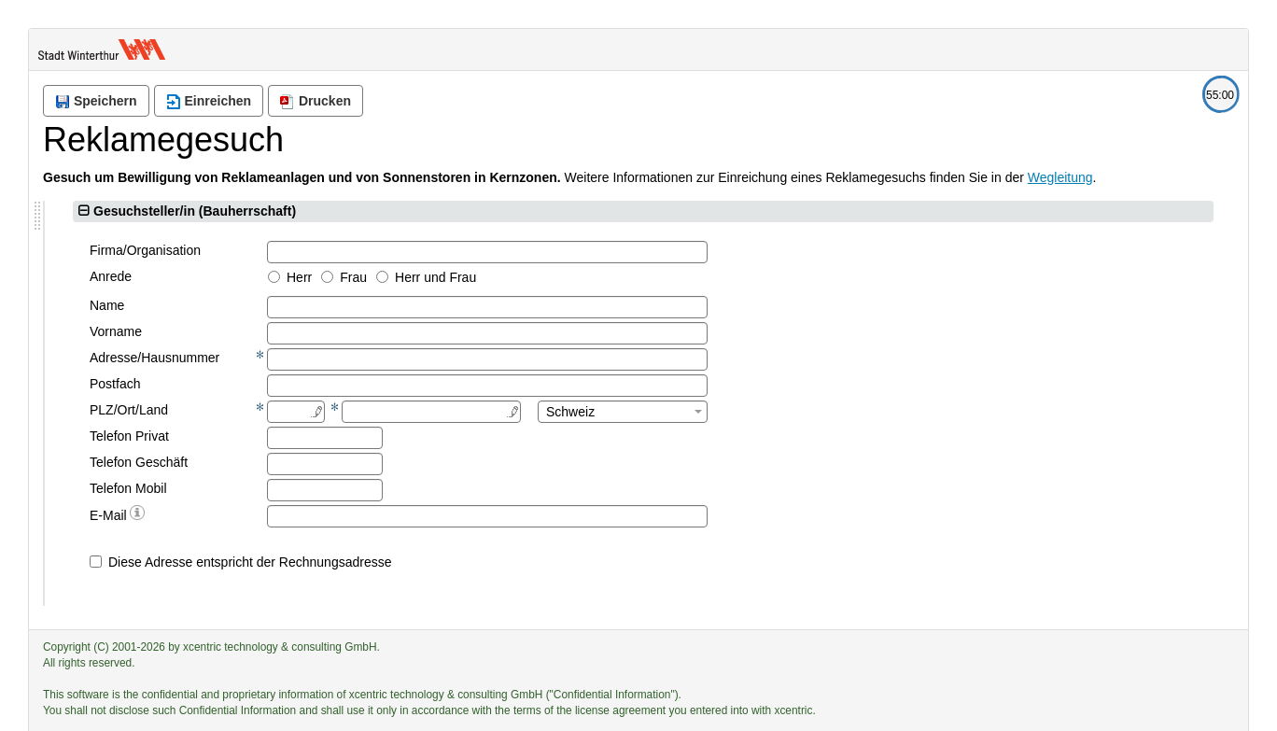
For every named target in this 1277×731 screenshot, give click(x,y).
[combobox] (912, 412)
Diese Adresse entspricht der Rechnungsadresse (539, 562)
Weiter (284, 508)
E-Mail (406, 514)
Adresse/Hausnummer (444, 357)
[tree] (187, 324)
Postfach (404, 383)
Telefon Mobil (417, 488)
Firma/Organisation (434, 250)
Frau (642, 277)
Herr (588, 277)
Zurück (204, 508)
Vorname (405, 331)
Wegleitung (1060, 177)
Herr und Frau (724, 277)
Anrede (400, 276)
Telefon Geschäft (428, 462)
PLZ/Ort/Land (418, 409)
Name (396, 305)
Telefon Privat (418, 436)
